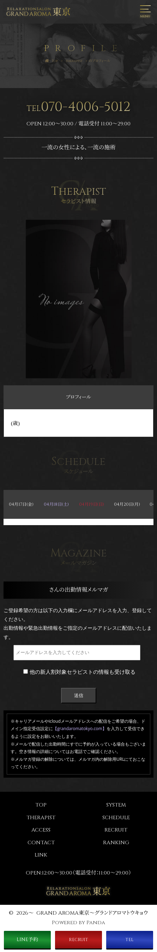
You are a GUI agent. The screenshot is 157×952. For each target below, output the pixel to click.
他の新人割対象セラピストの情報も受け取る (79, 671)
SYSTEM (116, 805)
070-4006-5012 (79, 107)
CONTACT (41, 842)
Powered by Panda (78, 922)
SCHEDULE (116, 817)
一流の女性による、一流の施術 (79, 147)
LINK (41, 855)
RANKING (116, 842)
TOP (41, 805)
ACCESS (40, 830)
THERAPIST (40, 817)
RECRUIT (115, 830)
